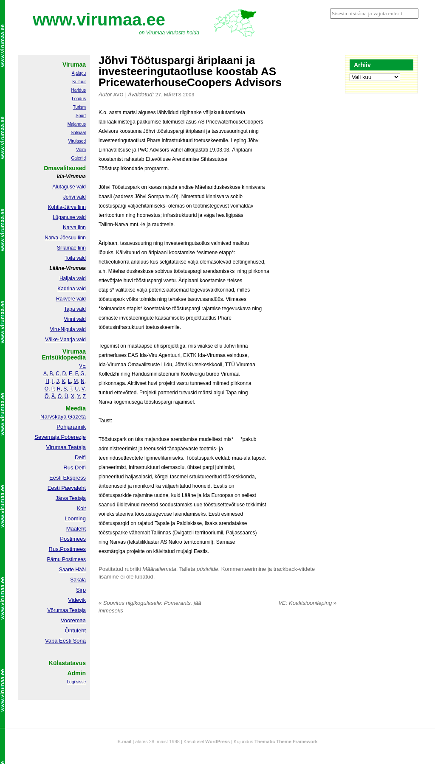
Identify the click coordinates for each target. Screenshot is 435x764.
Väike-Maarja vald (65, 340)
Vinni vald (75, 319)
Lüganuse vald (69, 217)
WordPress (217, 741)
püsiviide (207, 569)
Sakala (78, 580)
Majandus (77, 124)
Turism (79, 107)
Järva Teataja (71, 498)
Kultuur (79, 81)
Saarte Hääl (72, 570)
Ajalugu (79, 73)
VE (82, 366)
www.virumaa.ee (99, 19)
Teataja (77, 610)
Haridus (78, 90)
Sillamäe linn (71, 248)
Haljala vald (72, 278)
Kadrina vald (71, 289)
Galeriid (78, 158)
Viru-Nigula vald (68, 329)
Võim (81, 149)
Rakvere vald (71, 299)
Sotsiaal (78, 132)
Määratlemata (159, 569)
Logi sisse (76, 682)
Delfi (80, 457)
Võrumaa (57, 610)
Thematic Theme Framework (286, 741)
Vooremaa (73, 620)
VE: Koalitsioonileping (307, 603)
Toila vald (75, 258)
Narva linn (74, 227)
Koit (81, 508)
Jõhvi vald (74, 197)
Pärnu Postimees (66, 559)
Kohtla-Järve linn (67, 207)
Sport (81, 115)
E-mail (124, 741)
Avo (118, 94)
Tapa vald (75, 309)
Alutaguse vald (69, 187)
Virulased (77, 141)
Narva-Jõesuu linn (65, 238)
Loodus (79, 98)
